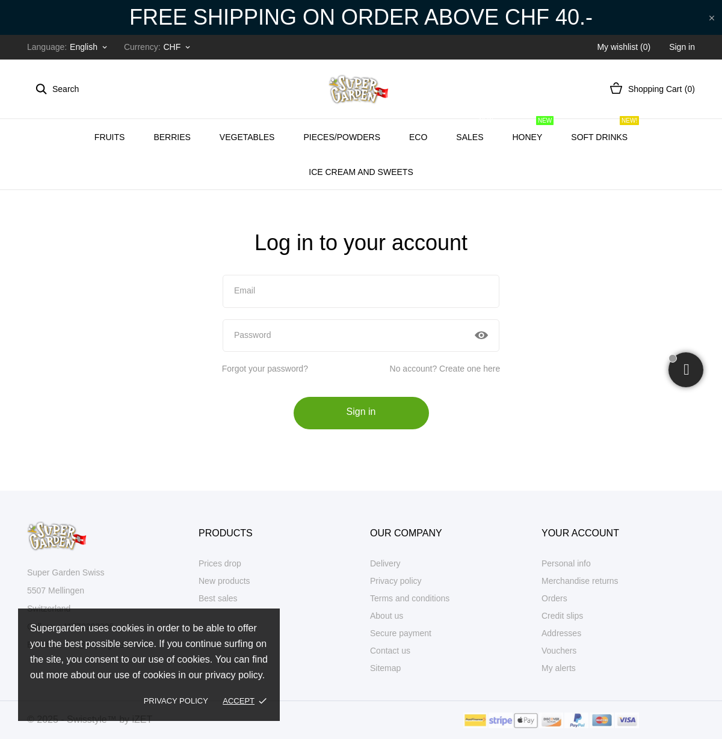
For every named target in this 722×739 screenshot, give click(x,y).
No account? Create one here (445, 368)
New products (224, 581)
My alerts (559, 668)
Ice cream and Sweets (366, 165)
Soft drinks (605, 130)
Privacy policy (176, 700)
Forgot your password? (265, 368)
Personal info (566, 563)
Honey (533, 130)
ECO (418, 137)
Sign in (361, 411)
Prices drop (220, 563)
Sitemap (385, 668)
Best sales (218, 598)
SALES (475, 130)
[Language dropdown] (89, 47)
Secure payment (400, 633)
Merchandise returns (580, 581)
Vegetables (247, 137)
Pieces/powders (341, 137)
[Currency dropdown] (177, 47)
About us (386, 616)
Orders (554, 598)
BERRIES (171, 137)
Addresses (561, 633)
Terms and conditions (409, 598)
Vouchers (559, 650)
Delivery (385, 563)
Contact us (390, 650)
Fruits (109, 137)
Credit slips (562, 616)
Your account (580, 533)
